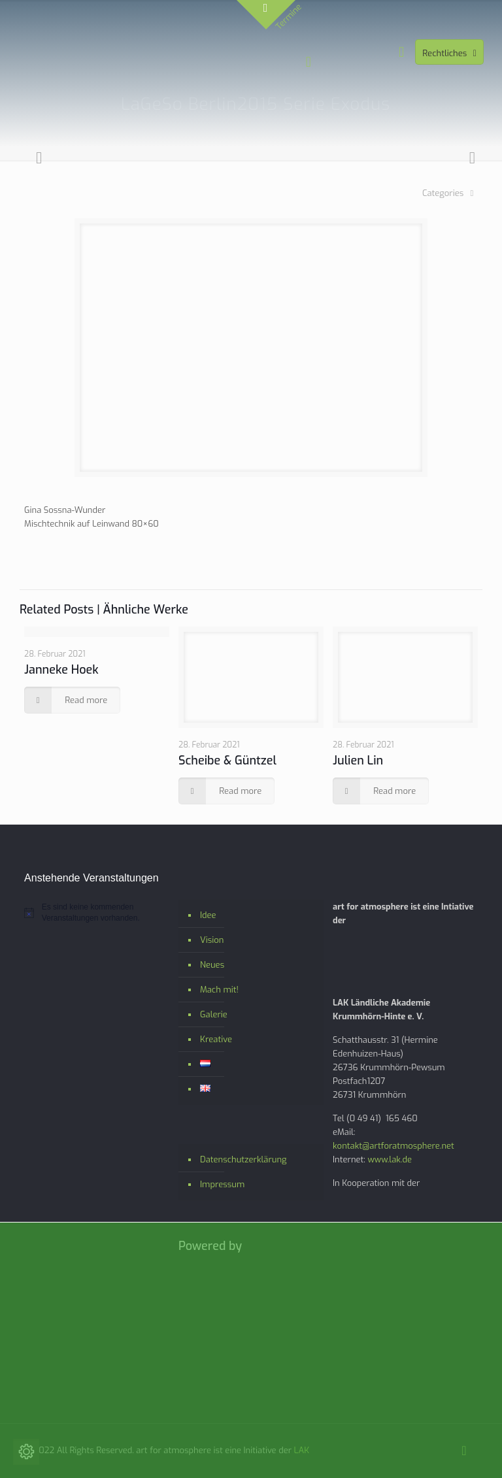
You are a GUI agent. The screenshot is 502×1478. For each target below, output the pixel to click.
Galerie (213, 1014)
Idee (208, 915)
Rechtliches (450, 53)
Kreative (216, 1039)
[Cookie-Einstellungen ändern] (26, 1452)
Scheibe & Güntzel (227, 760)
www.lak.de (389, 1159)
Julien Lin (358, 760)
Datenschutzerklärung (243, 1159)
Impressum (222, 1184)
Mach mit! (219, 989)
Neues (212, 964)
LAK (302, 1450)
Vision (212, 939)
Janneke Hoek (61, 670)
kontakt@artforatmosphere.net (393, 1145)
